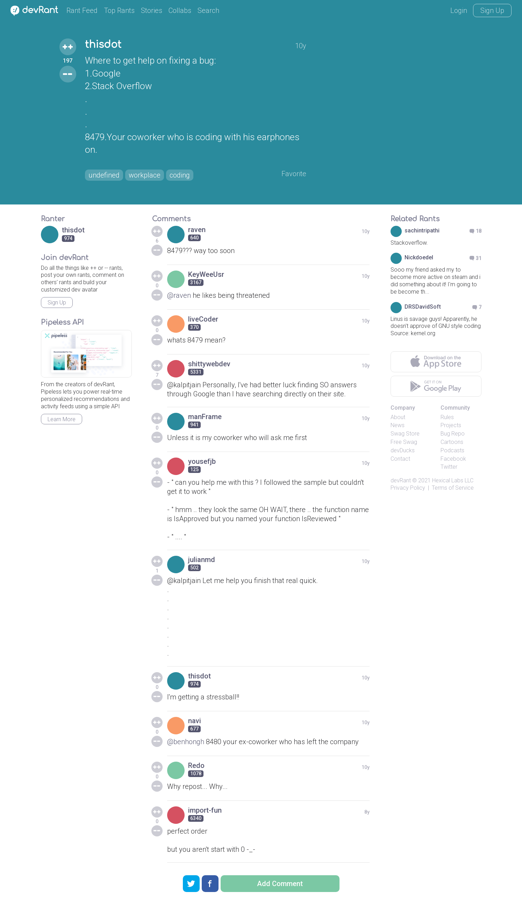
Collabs (180, 10)
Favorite (293, 174)
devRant (401, 480)
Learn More (62, 419)
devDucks (403, 450)
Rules (447, 417)
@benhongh (185, 742)
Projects (451, 425)
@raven (179, 295)
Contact (400, 458)
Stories (151, 10)
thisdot (103, 44)
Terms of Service (453, 487)
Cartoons (452, 442)
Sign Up (492, 10)
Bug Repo (453, 433)
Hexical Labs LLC (452, 480)
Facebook (453, 458)
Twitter (449, 466)
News (398, 425)
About (398, 417)
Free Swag (404, 442)
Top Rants (119, 10)
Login (458, 10)
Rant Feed (82, 10)
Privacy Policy (408, 487)
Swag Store (405, 433)
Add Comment (280, 883)
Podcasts (452, 450)
